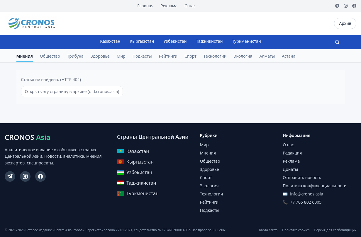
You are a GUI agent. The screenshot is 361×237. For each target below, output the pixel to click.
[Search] (337, 42)
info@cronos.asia (306, 194)
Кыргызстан (142, 41)
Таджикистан (209, 41)
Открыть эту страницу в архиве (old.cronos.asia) (72, 91)
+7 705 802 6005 (305, 202)
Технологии (215, 56)
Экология (242, 56)
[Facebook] (354, 6)
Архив (345, 23)
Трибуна (75, 56)
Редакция (292, 153)
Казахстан (110, 41)
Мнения (24, 56)
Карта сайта (268, 230)
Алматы (267, 56)
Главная (145, 5)
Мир (121, 56)
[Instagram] (346, 6)
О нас (190, 5)
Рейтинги (168, 56)
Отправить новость (302, 177)
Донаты (290, 169)
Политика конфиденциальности (314, 185)
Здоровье (100, 56)
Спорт (190, 56)
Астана (288, 56)
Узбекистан (175, 41)
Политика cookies (295, 230)
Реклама (168, 5)
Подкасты (142, 56)
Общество (50, 56)
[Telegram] (337, 6)
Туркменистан (246, 41)
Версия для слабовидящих (335, 230)
